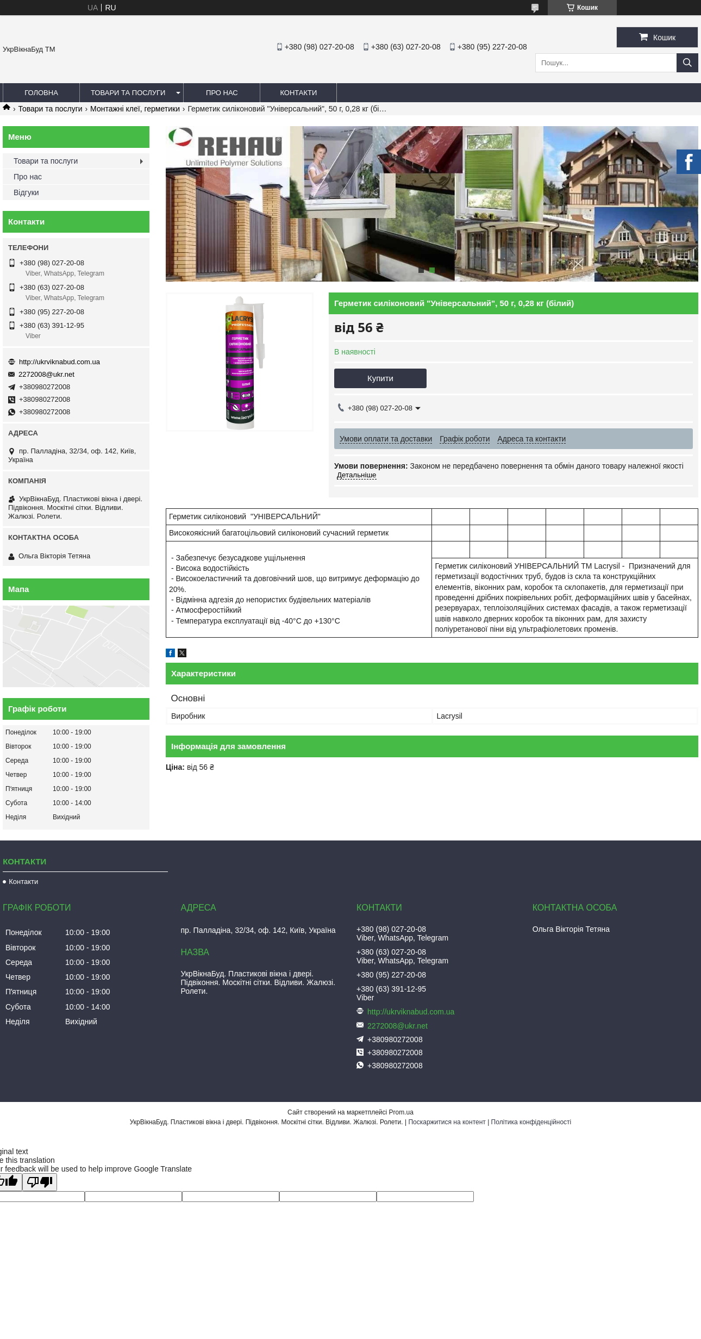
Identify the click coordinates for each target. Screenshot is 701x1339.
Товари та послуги (128, 93)
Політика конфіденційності (531, 1122)
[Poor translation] (39, 1182)
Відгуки (26, 192)
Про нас (222, 93)
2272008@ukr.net (46, 374)
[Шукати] (687, 62)
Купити (380, 378)
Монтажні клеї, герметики (135, 108)
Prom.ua (401, 1112)
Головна (41, 93)
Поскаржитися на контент (446, 1122)
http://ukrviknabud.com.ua (59, 362)
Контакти (298, 93)
